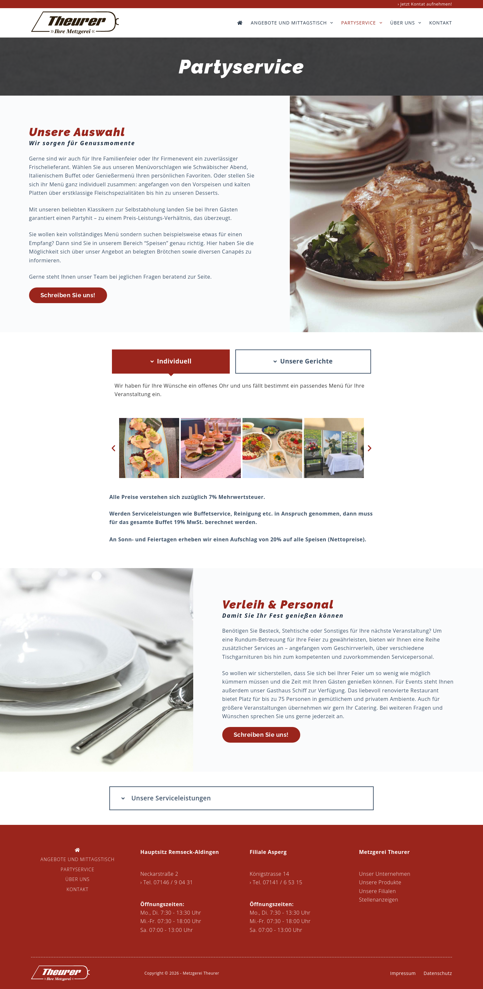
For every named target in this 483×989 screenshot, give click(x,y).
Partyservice (362, 23)
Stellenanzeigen (378, 899)
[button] (113, 448)
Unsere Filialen (377, 891)
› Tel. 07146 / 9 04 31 (166, 882)
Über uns (407, 23)
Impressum (403, 973)
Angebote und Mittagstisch (293, 23)
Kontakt (440, 23)
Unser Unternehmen (384, 873)
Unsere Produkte (380, 882)
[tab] (171, 361)
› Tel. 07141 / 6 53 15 (276, 882)
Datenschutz (438, 973)
